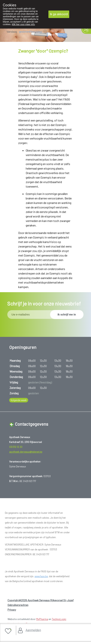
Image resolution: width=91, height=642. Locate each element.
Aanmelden (33, 630)
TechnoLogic (59, 619)
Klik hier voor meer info (23, 24)
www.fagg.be (41, 576)
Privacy (12, 609)
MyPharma (42, 619)
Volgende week (19, 400)
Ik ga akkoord (59, 14)
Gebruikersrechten (18, 605)
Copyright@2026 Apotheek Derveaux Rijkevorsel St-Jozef (41, 600)
